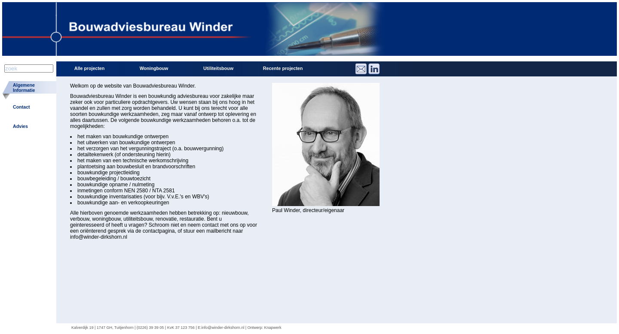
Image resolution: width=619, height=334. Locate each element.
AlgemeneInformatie (24, 87)
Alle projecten (89, 68)
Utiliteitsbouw (218, 68)
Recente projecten (283, 68)
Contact (21, 106)
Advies (20, 126)
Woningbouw (154, 68)
